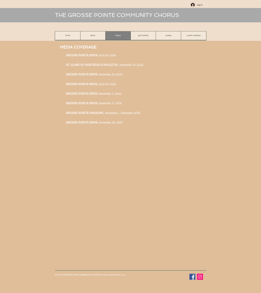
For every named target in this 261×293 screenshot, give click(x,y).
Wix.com (121, 275)
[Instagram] (200, 277)
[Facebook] (192, 277)
